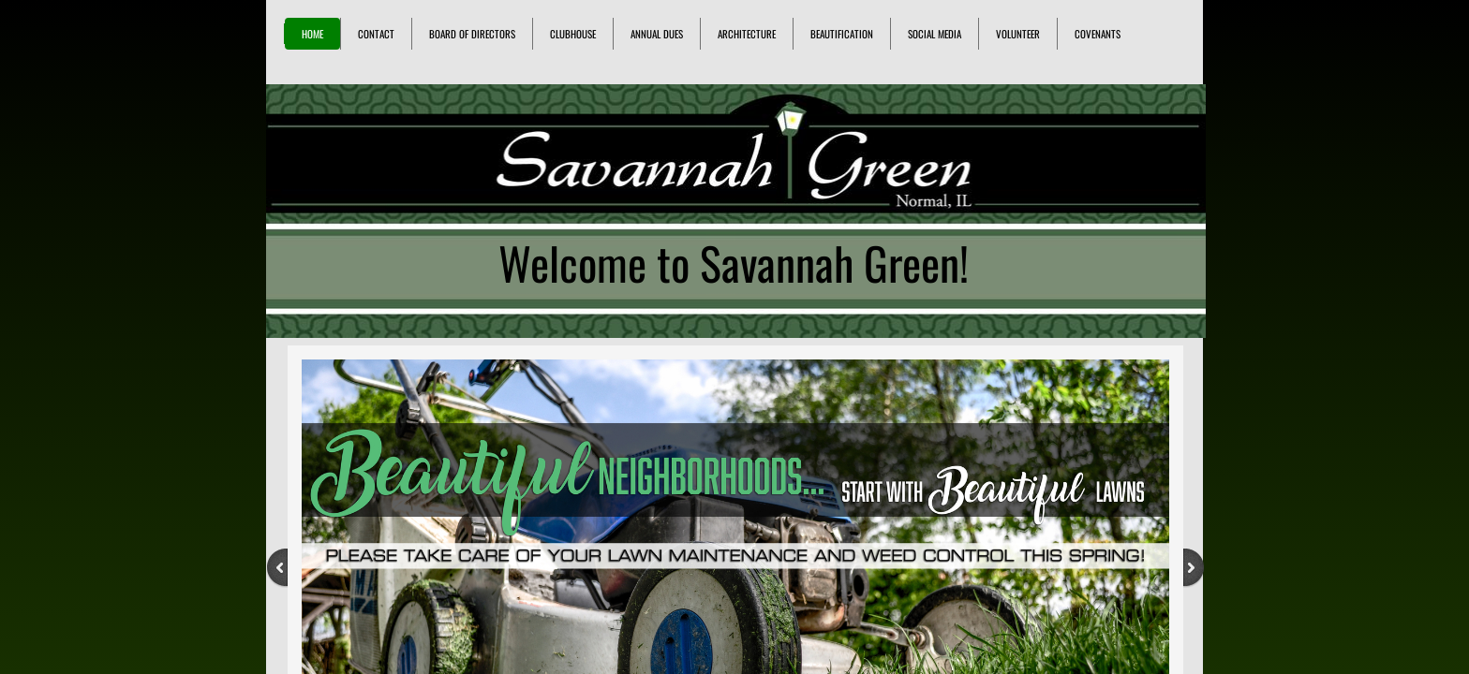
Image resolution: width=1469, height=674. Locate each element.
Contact (376, 33)
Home (312, 33)
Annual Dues (657, 33)
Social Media (934, 33)
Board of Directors (472, 33)
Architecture (747, 33)
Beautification (841, 33)
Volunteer (1018, 33)
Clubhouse (573, 33)
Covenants (1097, 33)
